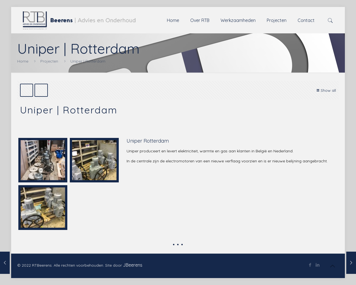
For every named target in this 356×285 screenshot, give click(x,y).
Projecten (49, 61)
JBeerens (132, 265)
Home (22, 61)
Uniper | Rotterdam (87, 61)
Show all (325, 90)
